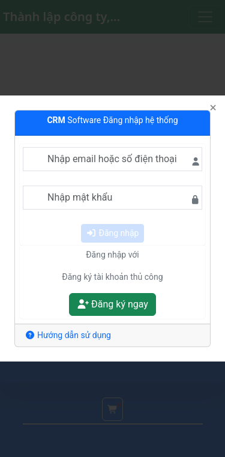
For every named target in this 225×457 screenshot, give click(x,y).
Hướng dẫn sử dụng (68, 335)
